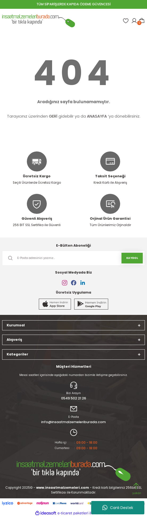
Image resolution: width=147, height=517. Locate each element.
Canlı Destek (117, 508)
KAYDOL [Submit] (132, 258)
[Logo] (38, 20)
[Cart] (141, 21)
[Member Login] (134, 21)
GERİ (53, 116)
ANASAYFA (97, 116)
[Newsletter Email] (73, 258)
